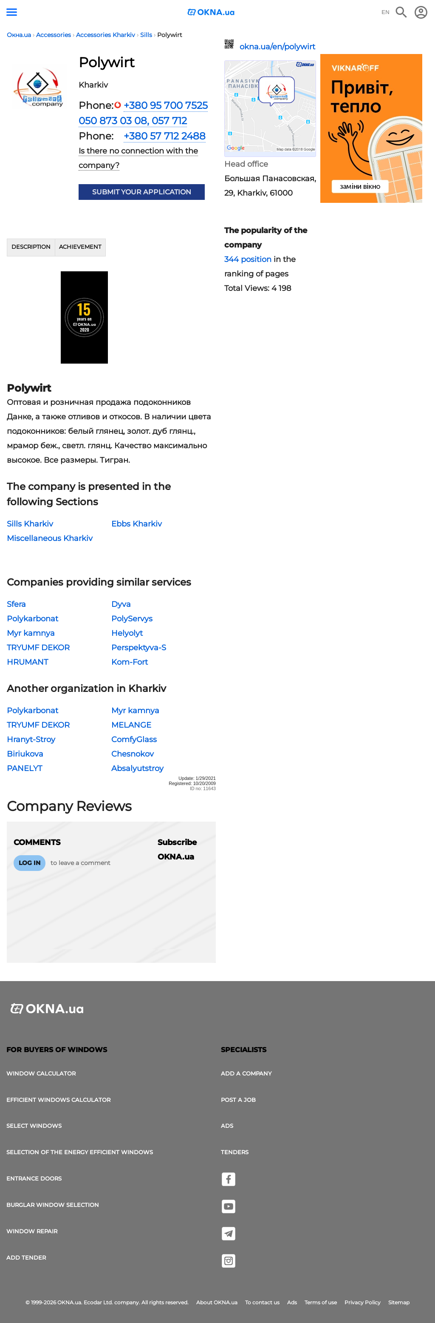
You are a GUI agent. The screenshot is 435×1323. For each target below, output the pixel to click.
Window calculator (41, 1073)
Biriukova (25, 754)
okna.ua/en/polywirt (277, 46)
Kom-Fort (129, 662)
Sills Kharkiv (30, 524)
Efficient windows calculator (58, 1099)
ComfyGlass (134, 739)
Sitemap (399, 1302)
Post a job (238, 1099)
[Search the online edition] (401, 12)
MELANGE (131, 725)
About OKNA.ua (216, 1302)
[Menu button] (11, 12)
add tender (26, 1257)
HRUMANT (27, 662)
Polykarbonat (32, 618)
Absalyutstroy (137, 768)
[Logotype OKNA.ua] (211, 13)
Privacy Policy (363, 1302)
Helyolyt (127, 633)
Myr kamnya (31, 633)
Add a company (246, 1073)
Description (31, 246)
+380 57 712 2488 (165, 136)
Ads (227, 1125)
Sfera (16, 604)
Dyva (121, 604)
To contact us (262, 1302)
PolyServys (132, 618)
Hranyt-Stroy (31, 739)
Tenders (235, 1152)
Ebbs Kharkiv (136, 524)
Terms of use (321, 1302)
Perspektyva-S (138, 647)
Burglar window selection (52, 1204)
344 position (247, 259)
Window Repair (31, 1231)
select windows (34, 1125)
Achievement (80, 246)
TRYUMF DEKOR (38, 647)
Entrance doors (34, 1178)
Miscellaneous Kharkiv (50, 538)
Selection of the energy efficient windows (79, 1152)
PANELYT (24, 768)
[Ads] (371, 129)
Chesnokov (132, 754)
